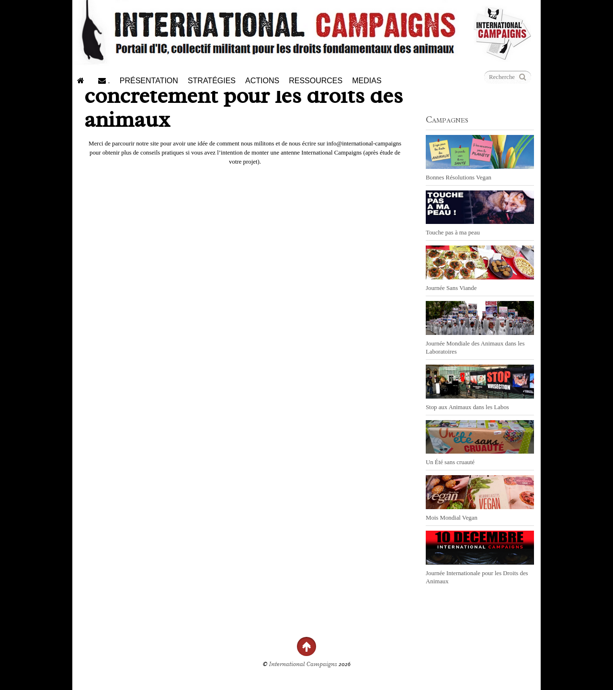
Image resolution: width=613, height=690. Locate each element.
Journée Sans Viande (451, 288)
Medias (366, 81)
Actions (262, 81)
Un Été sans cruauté (450, 462)
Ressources (315, 81)
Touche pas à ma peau (453, 232)
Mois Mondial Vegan (451, 517)
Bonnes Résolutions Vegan (458, 177)
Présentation (149, 81)
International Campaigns (303, 664)
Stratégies (212, 81)
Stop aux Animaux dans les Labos (467, 407)
